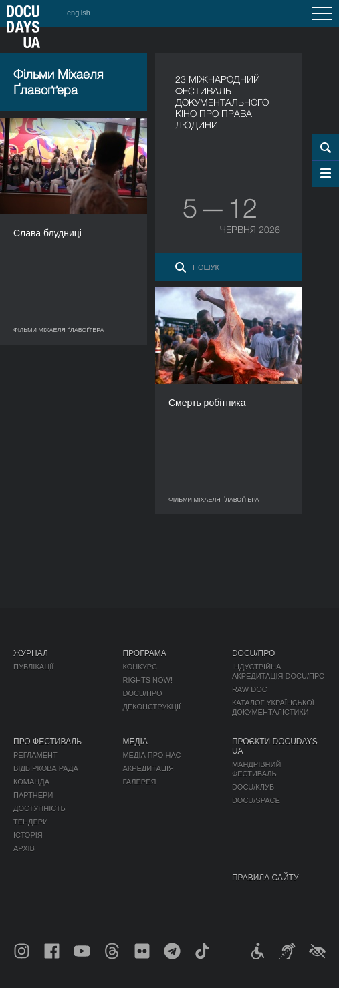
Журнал (30, 653)
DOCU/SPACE (256, 800)
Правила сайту (265, 877)
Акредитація (148, 768)
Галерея (139, 782)
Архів (24, 848)
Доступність (39, 808)
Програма (144, 653)
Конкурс (139, 667)
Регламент (35, 755)
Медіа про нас (151, 755)
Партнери (33, 795)
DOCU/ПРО (142, 693)
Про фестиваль (47, 741)
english (78, 13)
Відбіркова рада (45, 768)
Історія (28, 835)
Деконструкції (151, 707)
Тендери (30, 822)
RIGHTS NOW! (147, 680)
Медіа (134, 741)
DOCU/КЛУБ (253, 787)
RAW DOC (249, 689)
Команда (31, 782)
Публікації (33, 667)
